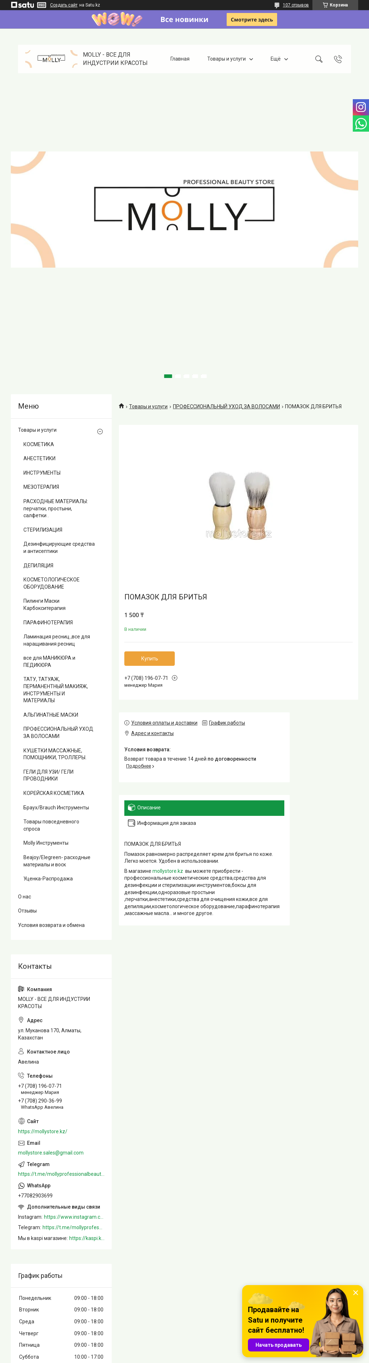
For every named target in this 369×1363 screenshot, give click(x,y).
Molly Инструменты (45, 843)
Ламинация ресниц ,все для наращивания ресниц (56, 640)
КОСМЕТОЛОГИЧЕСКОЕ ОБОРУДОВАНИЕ (51, 583)
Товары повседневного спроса (51, 825)
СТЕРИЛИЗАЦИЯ (42, 530)
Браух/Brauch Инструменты (56, 807)
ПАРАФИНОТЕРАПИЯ (48, 622)
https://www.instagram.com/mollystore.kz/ (74, 1217)
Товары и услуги (226, 59)
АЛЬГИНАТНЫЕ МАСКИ (50, 715)
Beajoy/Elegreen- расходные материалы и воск (56, 860)
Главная (180, 59)
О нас (24, 897)
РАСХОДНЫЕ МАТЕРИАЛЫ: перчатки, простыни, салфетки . (55, 508)
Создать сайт (63, 5)
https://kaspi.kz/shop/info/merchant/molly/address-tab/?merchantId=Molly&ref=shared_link (87, 1238)
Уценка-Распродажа (48, 878)
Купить (149, 658)
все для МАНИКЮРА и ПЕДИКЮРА (49, 661)
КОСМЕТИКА (38, 444)
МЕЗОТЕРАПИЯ (41, 487)
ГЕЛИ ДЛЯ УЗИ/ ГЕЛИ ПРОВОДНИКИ (48, 775)
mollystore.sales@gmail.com (51, 1153)
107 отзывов (296, 5)
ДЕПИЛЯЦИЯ (38, 565)
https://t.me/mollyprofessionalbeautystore (61, 1174)
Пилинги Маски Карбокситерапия (44, 604)
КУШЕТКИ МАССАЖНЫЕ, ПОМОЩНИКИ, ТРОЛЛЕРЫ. (54, 754)
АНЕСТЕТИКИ (39, 458)
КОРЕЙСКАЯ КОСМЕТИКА (53, 793)
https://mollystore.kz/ (42, 1131)
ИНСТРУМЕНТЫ (42, 473)
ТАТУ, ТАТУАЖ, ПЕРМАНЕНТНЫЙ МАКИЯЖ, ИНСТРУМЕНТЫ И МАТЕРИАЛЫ (55, 689)
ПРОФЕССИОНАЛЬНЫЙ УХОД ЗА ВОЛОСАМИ (226, 406)
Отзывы (27, 911)
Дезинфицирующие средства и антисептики (59, 547)
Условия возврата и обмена (51, 925)
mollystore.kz (167, 871)
